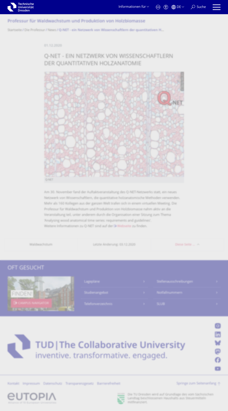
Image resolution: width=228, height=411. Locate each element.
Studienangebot (96, 293)
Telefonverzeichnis (98, 304)
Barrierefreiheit (108, 383)
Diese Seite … (185, 244)
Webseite (124, 226)
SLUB (161, 304)
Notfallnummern (169, 293)
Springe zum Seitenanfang (196, 383)
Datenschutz (52, 383)
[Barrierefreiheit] (165, 7)
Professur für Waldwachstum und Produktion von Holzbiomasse (76, 21)
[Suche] (198, 7)
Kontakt (13, 383)
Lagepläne (92, 281)
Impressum (31, 383)
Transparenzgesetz (79, 383)
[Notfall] (158, 7)
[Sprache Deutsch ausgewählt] (177, 7)
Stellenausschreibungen (175, 281)
